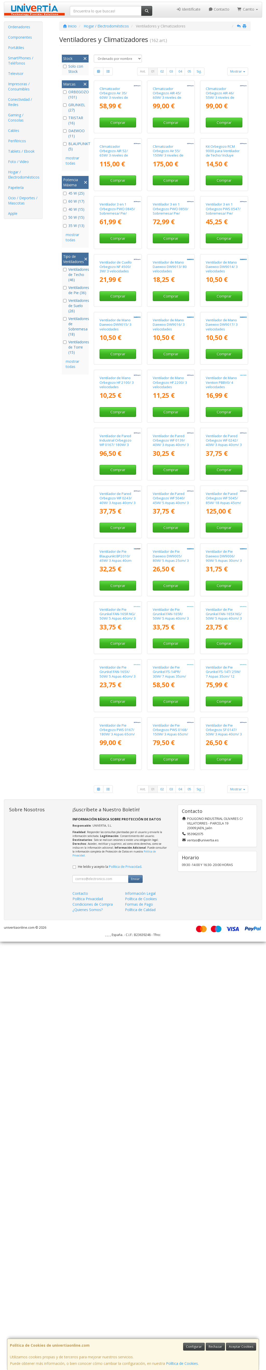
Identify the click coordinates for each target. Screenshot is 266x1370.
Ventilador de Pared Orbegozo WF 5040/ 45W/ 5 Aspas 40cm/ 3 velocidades (171, 786)
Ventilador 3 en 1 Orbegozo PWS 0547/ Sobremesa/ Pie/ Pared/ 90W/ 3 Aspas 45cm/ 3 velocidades (223, 320)
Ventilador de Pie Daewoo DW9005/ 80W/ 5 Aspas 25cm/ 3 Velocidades (171, 879)
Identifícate (188, 9)
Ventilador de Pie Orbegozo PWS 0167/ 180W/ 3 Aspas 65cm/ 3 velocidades (117, 1160)
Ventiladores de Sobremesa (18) (75, 326)
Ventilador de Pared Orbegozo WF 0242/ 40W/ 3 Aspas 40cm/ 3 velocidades (224, 692)
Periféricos (17, 140)
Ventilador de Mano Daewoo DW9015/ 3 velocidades (115, 503)
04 (180, 71)
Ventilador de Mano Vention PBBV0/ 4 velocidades (221, 597)
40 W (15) (73, 209)
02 (162, 71)
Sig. (199, 71)
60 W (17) (73, 201)
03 (171, 71)
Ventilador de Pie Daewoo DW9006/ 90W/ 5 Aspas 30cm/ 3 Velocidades (224, 879)
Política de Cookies (182, 1363)
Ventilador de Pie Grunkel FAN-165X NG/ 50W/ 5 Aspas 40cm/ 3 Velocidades (224, 973)
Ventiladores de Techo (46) (75, 274)
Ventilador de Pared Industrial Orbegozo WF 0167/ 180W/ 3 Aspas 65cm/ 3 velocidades (115, 694)
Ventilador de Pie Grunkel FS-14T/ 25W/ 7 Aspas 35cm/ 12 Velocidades (223, 1066)
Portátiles (16, 47)
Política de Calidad (140, 1338)
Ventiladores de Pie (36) (75, 290)
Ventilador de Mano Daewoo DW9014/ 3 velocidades (222, 409)
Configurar (194, 1346)
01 (153, 71)
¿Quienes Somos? (87, 1338)
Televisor (15, 73)
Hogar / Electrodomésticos (23, 174)
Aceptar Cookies (241, 1346)
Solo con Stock (73, 69)
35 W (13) (73, 225)
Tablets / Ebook (21, 151)
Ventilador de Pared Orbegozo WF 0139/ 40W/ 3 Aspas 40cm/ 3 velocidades (171, 692)
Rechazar (215, 1346)
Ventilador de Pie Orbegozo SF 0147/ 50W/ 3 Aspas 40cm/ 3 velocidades (224, 1160)
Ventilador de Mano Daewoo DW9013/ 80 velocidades (170, 409)
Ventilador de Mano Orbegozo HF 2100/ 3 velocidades (116, 597)
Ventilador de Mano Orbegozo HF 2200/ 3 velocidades (170, 597)
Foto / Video (18, 161)
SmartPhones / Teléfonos (20, 60)
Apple (12, 213)
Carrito (247, 9)
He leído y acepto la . (110, 1295)
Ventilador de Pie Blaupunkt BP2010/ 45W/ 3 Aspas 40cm (115, 877)
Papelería (16, 187)
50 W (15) (73, 217)
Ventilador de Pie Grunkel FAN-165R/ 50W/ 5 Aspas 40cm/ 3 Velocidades (171, 973)
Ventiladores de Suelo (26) (75, 305)
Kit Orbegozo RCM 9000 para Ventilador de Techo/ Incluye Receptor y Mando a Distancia (223, 226)
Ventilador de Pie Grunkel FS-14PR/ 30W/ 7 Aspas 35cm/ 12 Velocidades (169, 1066)
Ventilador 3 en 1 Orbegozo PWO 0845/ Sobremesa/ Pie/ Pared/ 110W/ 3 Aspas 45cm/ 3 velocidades (117, 320)
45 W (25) (73, 193)
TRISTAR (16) (73, 120)
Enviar (135, 1307)
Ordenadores (19, 26)
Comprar (117, 158)
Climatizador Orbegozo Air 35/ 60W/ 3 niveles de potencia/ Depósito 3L (116, 131)
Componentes (20, 37)
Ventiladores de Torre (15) (75, 347)
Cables (13, 130)
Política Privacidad (87, 1327)
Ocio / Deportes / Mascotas (22, 200)
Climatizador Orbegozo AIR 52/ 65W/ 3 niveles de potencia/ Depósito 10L (114, 226)
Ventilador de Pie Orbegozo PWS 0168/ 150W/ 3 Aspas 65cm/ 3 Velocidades (170, 1160)
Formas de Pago (139, 1332)
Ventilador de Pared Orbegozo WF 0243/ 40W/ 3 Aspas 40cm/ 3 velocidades (117, 786)
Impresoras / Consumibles (19, 86)
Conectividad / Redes (20, 102)
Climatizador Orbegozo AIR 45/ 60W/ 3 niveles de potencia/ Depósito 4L (170, 131)
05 (189, 71)
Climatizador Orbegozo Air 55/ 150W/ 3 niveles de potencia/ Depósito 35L (168, 226)
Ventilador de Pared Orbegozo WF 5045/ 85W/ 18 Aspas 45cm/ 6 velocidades (223, 786)
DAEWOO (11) (74, 133)
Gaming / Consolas (16, 117)
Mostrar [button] (237, 71)
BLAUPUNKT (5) (75, 146)
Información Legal (140, 1321)
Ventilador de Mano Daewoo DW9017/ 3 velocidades (222, 503)
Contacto (219, 9)
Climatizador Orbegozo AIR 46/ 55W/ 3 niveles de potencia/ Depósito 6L (223, 131)
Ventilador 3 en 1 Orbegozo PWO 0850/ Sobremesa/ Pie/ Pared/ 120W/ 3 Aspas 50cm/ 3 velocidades (171, 320)
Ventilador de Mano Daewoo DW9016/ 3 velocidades (169, 503)
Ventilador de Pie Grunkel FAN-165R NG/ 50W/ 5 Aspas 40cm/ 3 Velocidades (117, 973)
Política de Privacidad (125, 1295)
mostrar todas (72, 160)
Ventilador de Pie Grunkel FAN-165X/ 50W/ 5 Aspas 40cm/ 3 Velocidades (117, 1066)
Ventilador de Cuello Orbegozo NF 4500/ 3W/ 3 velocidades (115, 409)
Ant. (143, 71)
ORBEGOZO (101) (75, 94)
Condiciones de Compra (92, 1332)
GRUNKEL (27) (74, 107)
